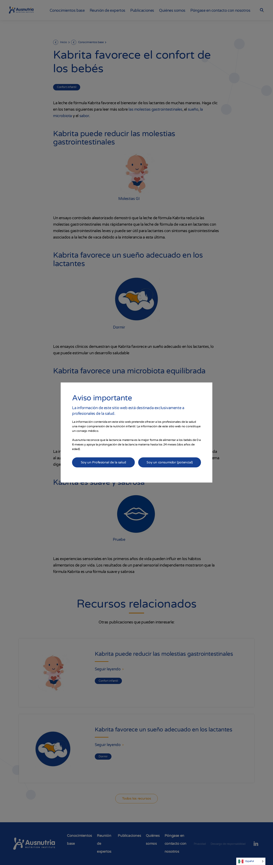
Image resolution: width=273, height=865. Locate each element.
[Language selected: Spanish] (250, 861)
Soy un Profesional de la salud (103, 462)
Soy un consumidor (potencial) (169, 462)
